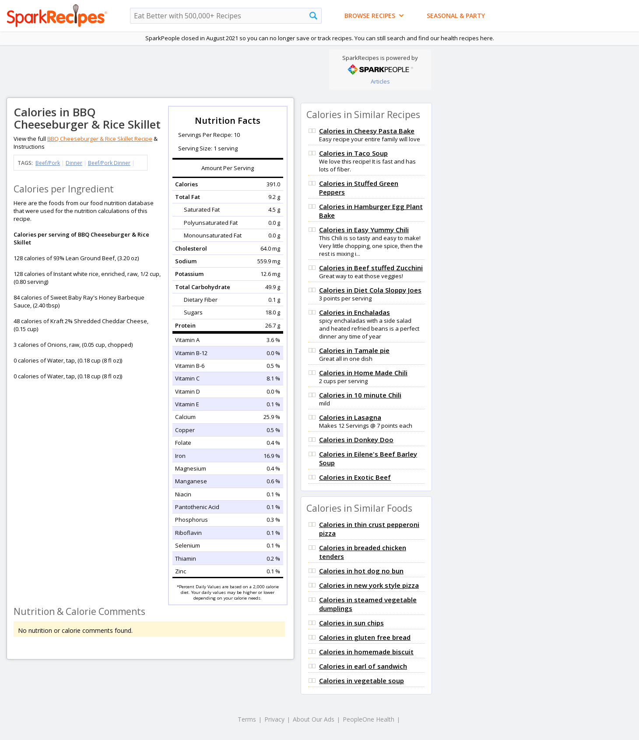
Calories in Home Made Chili (363, 372)
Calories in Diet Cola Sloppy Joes (370, 290)
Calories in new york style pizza (369, 585)
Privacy (274, 719)
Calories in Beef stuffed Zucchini (371, 267)
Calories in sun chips (351, 622)
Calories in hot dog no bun (361, 570)
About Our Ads (313, 719)
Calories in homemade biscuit (366, 651)
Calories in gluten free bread (365, 637)
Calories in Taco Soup (353, 153)
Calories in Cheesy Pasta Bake (366, 130)
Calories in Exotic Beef (355, 477)
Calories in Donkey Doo (356, 439)
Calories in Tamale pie (354, 350)
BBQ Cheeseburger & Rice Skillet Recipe (99, 139)
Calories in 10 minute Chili (360, 395)
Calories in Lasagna (350, 417)
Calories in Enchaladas (354, 312)
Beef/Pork (47, 163)
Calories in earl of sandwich (363, 666)
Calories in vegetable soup (361, 680)
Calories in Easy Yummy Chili (364, 229)
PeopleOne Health (368, 719)
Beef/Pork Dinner (109, 163)
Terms (247, 719)
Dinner (74, 163)
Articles (380, 81)
